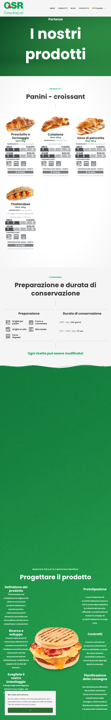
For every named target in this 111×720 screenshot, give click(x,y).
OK (30, 710)
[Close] (54, 691)
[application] (104, 8)
